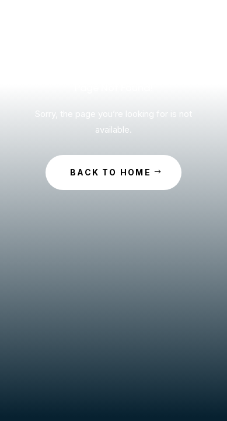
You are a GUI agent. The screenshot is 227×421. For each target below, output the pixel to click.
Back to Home (110, 172)
